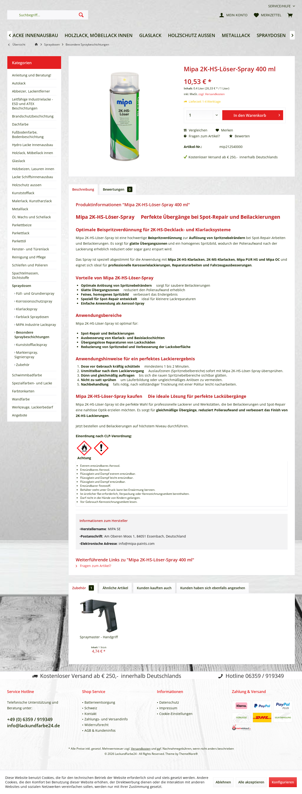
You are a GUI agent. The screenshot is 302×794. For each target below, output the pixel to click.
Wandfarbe (21, 399)
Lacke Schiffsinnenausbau (32, 177)
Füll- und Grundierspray (34, 293)
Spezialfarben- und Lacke (32, 383)
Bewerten (239, 136)
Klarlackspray (26, 309)
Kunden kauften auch (154, 588)
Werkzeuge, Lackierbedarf (32, 407)
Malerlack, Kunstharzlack (32, 201)
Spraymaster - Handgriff (99, 637)
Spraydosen (21, 285)
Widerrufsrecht (96, 725)
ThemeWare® (188, 754)
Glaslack (18, 161)
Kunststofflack (23, 193)
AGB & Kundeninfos (100, 730)
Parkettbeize (22, 225)
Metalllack (20, 209)
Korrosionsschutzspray (33, 301)
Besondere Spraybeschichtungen (31, 334)
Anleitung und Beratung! (31, 75)
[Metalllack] (235, 35)
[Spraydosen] (271, 35)
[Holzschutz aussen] (191, 35)
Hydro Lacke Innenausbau (32, 145)
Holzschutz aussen (27, 185)
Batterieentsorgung (99, 702)
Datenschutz (169, 702)
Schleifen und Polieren (30, 265)
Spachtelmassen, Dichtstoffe (25, 275)
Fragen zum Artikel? (202, 136)
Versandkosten (141, 749)
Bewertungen (117, 189)
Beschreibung (83, 189)
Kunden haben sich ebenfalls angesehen (212, 588)
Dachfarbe (20, 124)
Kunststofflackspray (31, 344)
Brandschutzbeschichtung (33, 116)
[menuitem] (280, 6)
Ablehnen (223, 782)
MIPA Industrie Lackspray (35, 324)
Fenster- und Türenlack (30, 249)
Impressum (168, 708)
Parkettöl (19, 241)
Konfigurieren (283, 782)
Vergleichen (195, 130)
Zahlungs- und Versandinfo (106, 719)
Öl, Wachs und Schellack (31, 217)
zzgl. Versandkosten (211, 94)
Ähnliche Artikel (115, 588)
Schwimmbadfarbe (27, 375)
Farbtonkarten (23, 391)
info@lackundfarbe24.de (33, 726)
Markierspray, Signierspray (26, 354)
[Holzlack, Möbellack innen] (98, 35)
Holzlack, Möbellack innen (32, 153)
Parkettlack (20, 233)
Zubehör (22, 364)
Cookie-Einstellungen (176, 713)
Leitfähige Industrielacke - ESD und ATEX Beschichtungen (32, 103)
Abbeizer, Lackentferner (31, 91)
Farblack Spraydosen (32, 317)
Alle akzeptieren (251, 782)
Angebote (19, 415)
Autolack (18, 83)
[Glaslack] (150, 35)
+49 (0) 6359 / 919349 (30, 719)
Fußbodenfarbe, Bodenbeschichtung (28, 134)
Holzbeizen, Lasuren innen (33, 169)
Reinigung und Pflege (29, 257)
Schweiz (90, 708)
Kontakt (90, 713)
